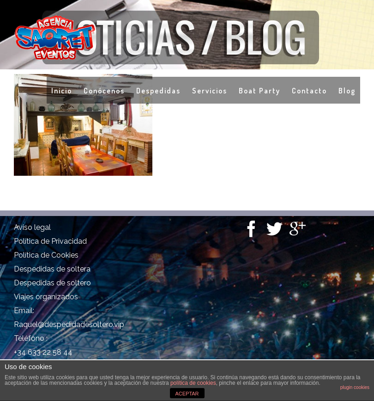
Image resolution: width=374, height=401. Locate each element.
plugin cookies (354, 387)
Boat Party (259, 90)
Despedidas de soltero (52, 282)
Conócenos (104, 90)
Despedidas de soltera (52, 269)
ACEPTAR (187, 393)
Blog (347, 90)
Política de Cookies (46, 255)
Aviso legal (32, 227)
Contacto (309, 90)
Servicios (209, 90)
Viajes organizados (46, 296)
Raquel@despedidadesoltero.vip (69, 324)
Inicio (61, 90)
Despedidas (158, 90)
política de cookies (193, 383)
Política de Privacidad (50, 241)
